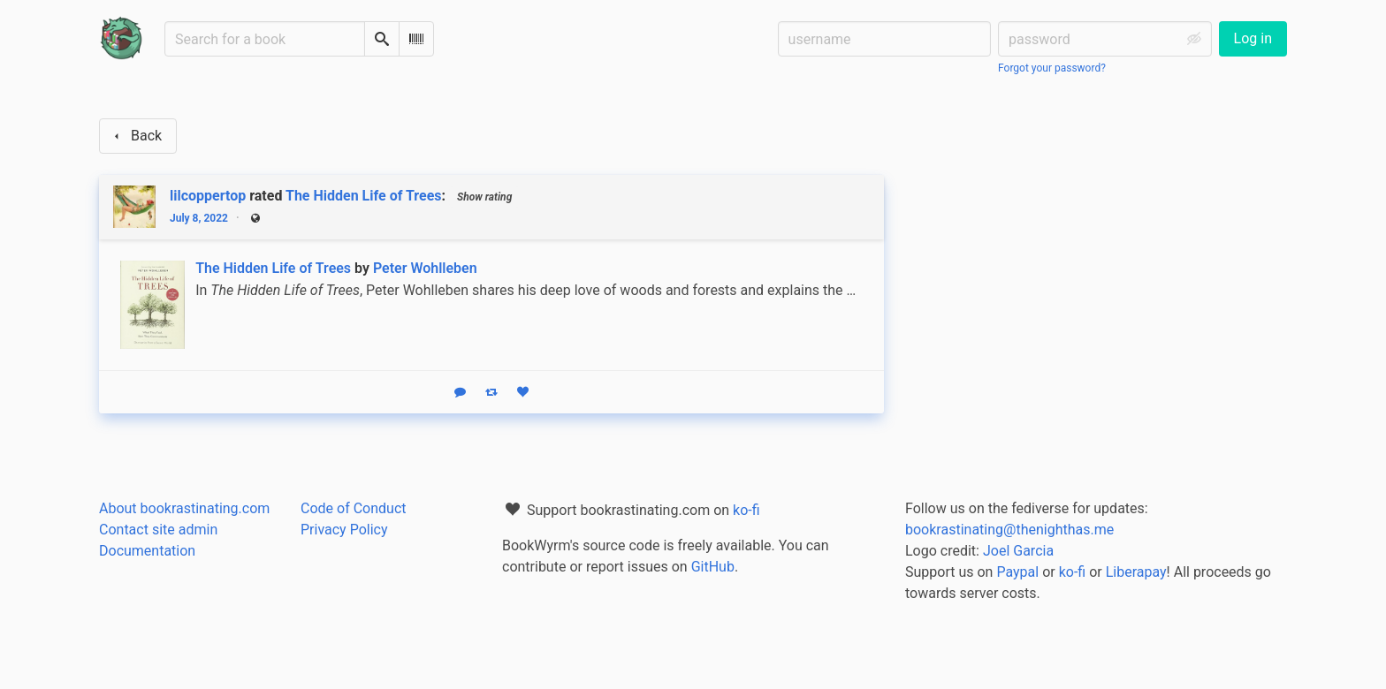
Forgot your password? (1052, 68)
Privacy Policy (344, 529)
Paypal (1017, 572)
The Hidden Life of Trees (364, 195)
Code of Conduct (354, 508)
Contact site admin (158, 529)
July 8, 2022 (199, 218)
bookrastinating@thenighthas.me (1009, 529)
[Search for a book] (264, 39)
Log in (1253, 38)
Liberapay (1136, 572)
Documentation (147, 550)
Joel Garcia (1018, 550)
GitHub (713, 566)
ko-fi (746, 510)
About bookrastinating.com (184, 508)
